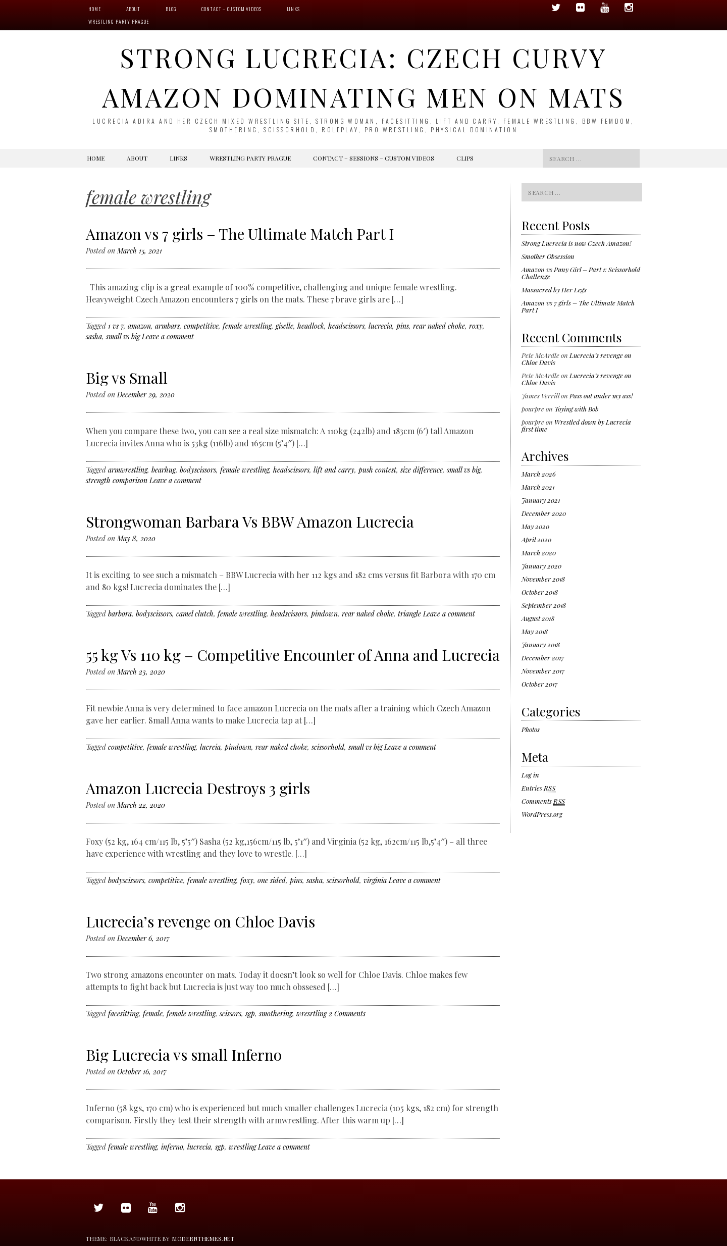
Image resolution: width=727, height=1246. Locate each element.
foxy (246, 880)
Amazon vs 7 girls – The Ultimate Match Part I (240, 234)
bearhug (163, 470)
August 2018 (538, 618)
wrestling (242, 1147)
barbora (120, 613)
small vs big (123, 336)
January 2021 (541, 500)
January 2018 (541, 644)
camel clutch (195, 613)
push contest (377, 470)
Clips (465, 158)
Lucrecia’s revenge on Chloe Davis (200, 921)
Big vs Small (127, 378)
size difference (421, 470)
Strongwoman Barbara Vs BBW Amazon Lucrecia (250, 521)
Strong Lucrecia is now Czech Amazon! (576, 243)
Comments (543, 801)
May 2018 (535, 631)
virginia (375, 880)
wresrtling (311, 1013)
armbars (167, 326)
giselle (284, 326)
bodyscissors (198, 470)
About (133, 9)
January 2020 (541, 565)
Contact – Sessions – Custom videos (373, 158)
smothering (275, 1013)
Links (293, 9)
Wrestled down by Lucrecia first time (576, 425)
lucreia (210, 747)
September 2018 (544, 605)
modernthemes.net (203, 1238)
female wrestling (247, 326)
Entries (538, 788)
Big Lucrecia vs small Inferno (184, 1055)
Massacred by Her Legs (554, 289)
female (153, 1013)
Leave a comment (168, 336)
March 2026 (539, 474)
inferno (172, 1147)
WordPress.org (542, 814)
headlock (310, 326)
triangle (409, 613)
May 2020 (535, 526)
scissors (230, 1013)
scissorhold (327, 747)
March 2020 (539, 552)
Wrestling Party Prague (118, 21)
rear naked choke (439, 326)
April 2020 (536, 539)
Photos (531, 729)
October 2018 (540, 592)
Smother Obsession (548, 256)
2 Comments (347, 1013)
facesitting (123, 1013)
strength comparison (116, 480)
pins (402, 326)
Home (94, 9)
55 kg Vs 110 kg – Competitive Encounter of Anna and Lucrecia (293, 655)
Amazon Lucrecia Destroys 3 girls (198, 788)
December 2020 (544, 513)
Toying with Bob (576, 408)
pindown (324, 613)
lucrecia (380, 326)
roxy (476, 326)
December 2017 (543, 657)
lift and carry (334, 470)
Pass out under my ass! (601, 395)
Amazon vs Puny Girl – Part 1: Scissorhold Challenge (581, 273)
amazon (139, 326)
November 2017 (543, 670)
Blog (171, 9)
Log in (530, 774)
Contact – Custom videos (231, 9)
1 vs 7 (116, 326)
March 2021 (538, 487)
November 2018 (543, 579)
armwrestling (127, 470)
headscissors (346, 326)
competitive (201, 326)
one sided (271, 880)
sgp (250, 1013)
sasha (94, 336)
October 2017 (539, 684)
